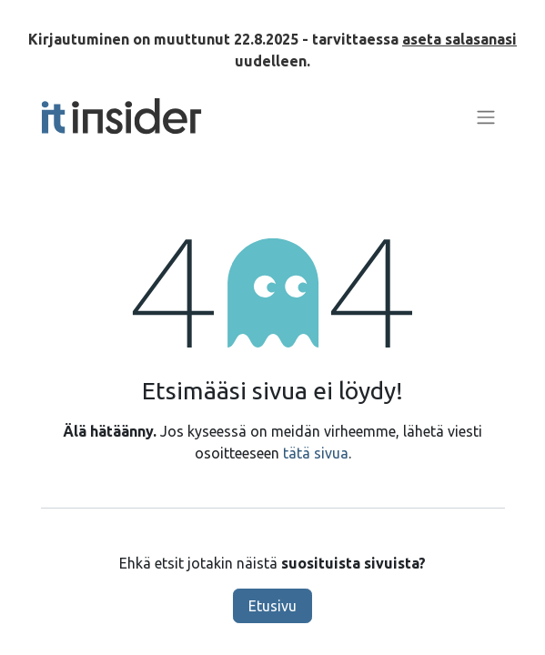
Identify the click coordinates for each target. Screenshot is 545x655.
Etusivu (272, 606)
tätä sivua (315, 453)
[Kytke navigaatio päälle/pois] (486, 116)
